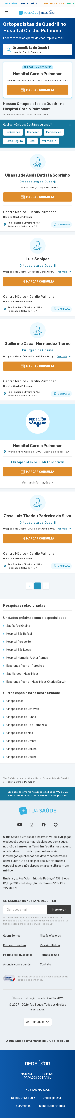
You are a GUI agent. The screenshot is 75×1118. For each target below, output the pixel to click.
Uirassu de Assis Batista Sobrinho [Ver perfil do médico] (37, 175)
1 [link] (37, 586)
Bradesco (33, 132)
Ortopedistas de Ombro (21, 741)
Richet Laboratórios (52, 1106)
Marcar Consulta (29, 778)
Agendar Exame (53, 3)
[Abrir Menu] (6, 13)
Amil (32, 141)
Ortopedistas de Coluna (21, 749)
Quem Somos (11, 935)
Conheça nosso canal (20, 825)
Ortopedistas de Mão (19, 733)
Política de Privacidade (18, 955)
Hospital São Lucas (18, 649)
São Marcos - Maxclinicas (22, 673)
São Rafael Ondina (18, 625)
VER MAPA (61, 225)
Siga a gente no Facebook (44, 825)
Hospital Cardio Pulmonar (37, 73)
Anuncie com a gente (17, 964)
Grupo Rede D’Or (57, 1041)
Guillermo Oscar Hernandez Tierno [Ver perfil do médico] (38, 343)
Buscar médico (30, 3)
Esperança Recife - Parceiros (25, 665)
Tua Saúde (10, 3)
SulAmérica (13, 132)
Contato (45, 964)
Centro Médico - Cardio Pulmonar (29, 212)
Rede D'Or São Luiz (23, 1098)
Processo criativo (14, 945)
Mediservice (53, 132)
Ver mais (49, 141)
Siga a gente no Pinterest (56, 825)
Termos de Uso (49, 955)
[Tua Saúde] (37, 811)
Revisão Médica (50, 945)
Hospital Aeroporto (18, 641)
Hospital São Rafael (19, 633)
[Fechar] (70, 124)
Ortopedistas (14, 701)
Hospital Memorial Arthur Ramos (27, 657)
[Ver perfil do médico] (37, 162)
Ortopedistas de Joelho (21, 757)
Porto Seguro (14, 141)
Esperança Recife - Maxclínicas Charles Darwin (36, 681)
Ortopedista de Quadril (56, 778)
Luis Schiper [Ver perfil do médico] (37, 259)
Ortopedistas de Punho (21, 717)
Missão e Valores (50, 935)
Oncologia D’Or (52, 1098)
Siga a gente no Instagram (32, 825)
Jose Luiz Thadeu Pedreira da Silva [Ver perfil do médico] (37, 516)
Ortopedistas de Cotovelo (23, 709)
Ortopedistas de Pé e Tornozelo (26, 725)
